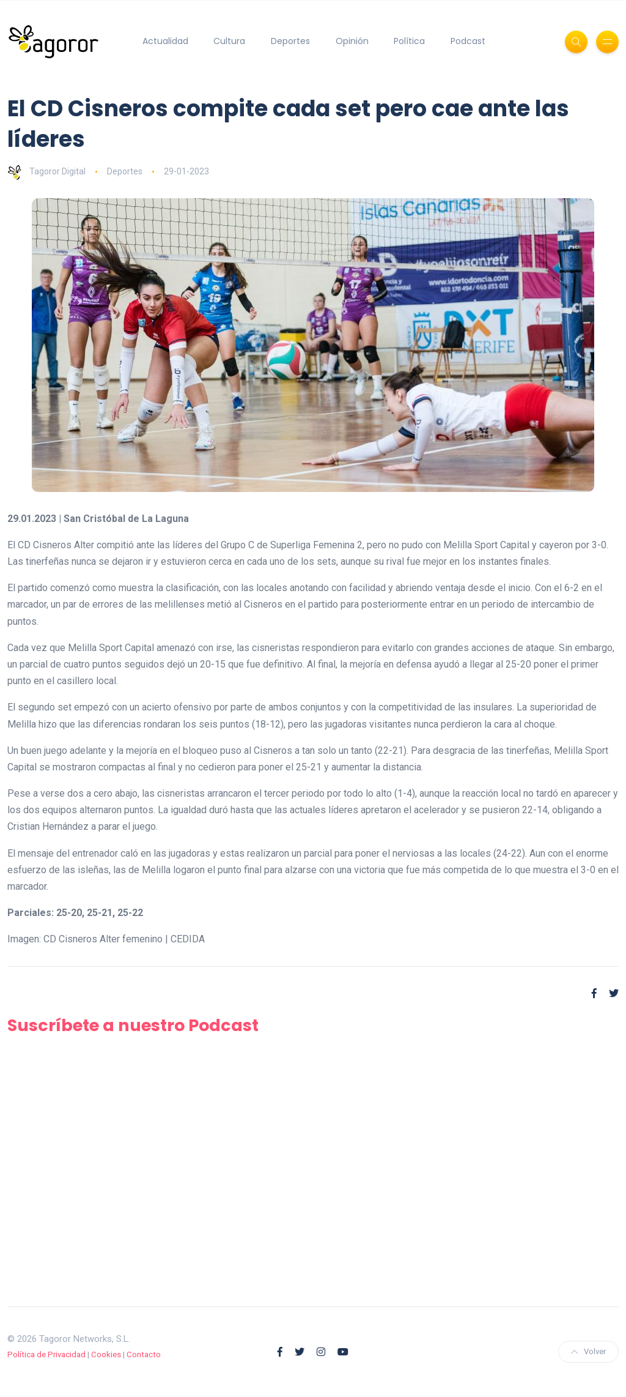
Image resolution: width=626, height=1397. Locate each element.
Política (409, 41)
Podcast (468, 41)
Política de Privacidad (46, 1354)
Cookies (106, 1354)
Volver (588, 1351)
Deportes (290, 41)
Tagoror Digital (46, 171)
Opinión (352, 41)
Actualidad (165, 41)
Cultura (229, 41)
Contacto (144, 1354)
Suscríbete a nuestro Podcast (133, 1025)
